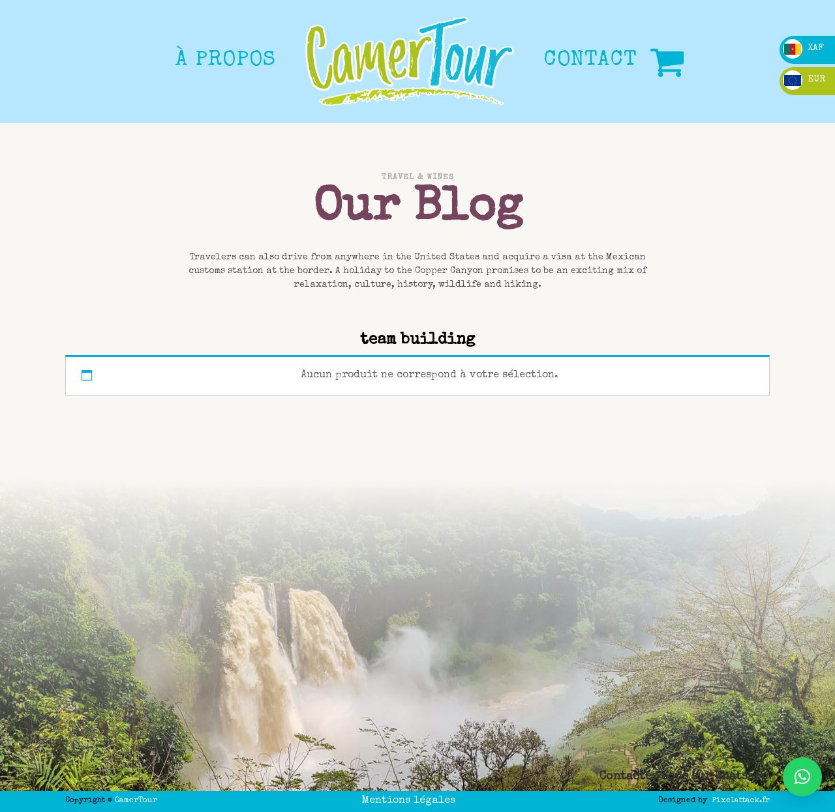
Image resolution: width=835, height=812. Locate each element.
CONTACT (590, 61)
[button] (802, 776)
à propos (225, 61)
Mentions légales (408, 801)
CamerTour (136, 801)
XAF (803, 48)
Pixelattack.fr (741, 801)
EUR (804, 79)
